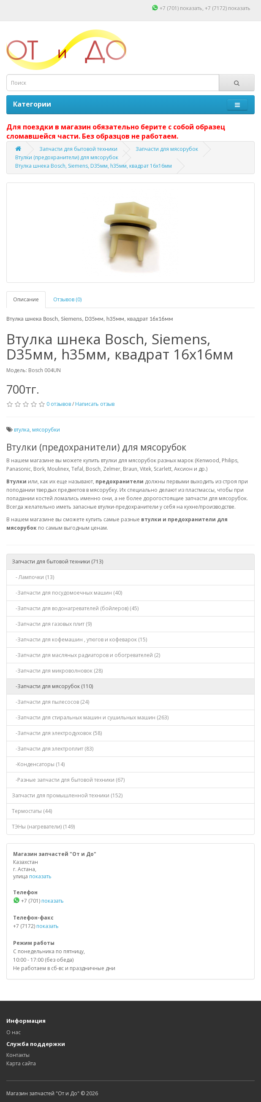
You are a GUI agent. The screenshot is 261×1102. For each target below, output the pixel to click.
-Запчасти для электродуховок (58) (57, 733)
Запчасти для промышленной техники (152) (67, 795)
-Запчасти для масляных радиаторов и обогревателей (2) (86, 655)
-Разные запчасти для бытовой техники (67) (68, 779)
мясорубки (46, 429)
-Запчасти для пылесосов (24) (50, 701)
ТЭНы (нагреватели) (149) (43, 826)
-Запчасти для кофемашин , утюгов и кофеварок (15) (79, 639)
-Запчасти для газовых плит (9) (52, 623)
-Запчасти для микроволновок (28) (57, 670)
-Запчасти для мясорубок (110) (52, 686)
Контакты (18, 1055)
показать (191, 8)
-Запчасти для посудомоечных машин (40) (67, 592)
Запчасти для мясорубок (167, 149)
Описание (26, 299)
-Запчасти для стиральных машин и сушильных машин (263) (90, 717)
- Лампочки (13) (33, 577)
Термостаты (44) (32, 811)
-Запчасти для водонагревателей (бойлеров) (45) (75, 608)
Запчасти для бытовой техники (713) (57, 561)
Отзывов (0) (67, 299)
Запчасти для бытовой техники (78, 149)
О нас (13, 1032)
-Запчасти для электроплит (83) (52, 748)
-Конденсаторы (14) (38, 764)
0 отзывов (58, 404)
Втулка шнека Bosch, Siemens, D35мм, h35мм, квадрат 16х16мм (93, 165)
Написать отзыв (94, 404)
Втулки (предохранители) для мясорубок (66, 157)
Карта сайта (21, 1063)
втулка (22, 429)
